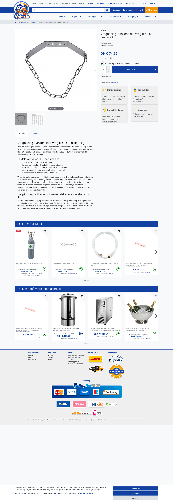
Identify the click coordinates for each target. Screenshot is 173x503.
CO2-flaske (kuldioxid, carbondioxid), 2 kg (29, 263)
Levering (115, 82)
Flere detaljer (34, 133)
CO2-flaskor (32, 22)
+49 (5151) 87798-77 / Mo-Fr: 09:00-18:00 (105, 3)
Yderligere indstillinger (85, 493)
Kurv (50, 359)
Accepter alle (135, 488)
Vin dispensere (94, 17)
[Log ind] (116, 10)
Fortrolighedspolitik (75, 357)
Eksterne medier (46, 493)
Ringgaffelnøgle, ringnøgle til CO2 (63, 263)
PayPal (60, 493)
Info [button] (143, 3)
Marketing (31, 493)
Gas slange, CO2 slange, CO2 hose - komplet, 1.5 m (104, 264)
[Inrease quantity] (108, 68)
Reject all (135, 493)
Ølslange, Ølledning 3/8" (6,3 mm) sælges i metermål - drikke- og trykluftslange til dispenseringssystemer (139, 265)
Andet (61, 17)
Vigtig (21, 493)
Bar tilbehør (150, 17)
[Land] (136, 10)
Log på (50, 355)
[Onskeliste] (142, 10)
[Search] (107, 10)
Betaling (31, 355)
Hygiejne (75, 17)
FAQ (30, 357)
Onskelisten (106, 76)
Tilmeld (50, 357)
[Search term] (68, 10)
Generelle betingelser (75, 364)
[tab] (21, 133)
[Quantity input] (103, 69)
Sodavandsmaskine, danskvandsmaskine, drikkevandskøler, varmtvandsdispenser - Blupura (105, 329)
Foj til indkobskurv (141, 70)
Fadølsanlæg (114, 17)
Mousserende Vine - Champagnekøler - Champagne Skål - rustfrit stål (138, 329)
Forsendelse (32, 359)
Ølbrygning (132, 17)
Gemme (135, 498)
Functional (72, 493)
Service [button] (152, 3)
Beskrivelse (21, 133)
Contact (130, 3)
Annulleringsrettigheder (76, 355)
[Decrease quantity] (108, 71)
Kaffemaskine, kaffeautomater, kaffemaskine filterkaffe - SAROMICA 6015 (66, 329)
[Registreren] (128, 10)
